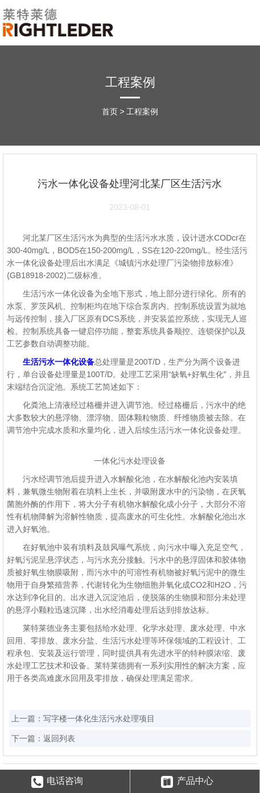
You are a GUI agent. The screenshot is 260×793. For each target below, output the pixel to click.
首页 (110, 111)
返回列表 (59, 738)
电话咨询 (57, 782)
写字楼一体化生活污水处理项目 (99, 718)
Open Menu (244, 21)
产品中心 (187, 782)
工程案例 (142, 111)
